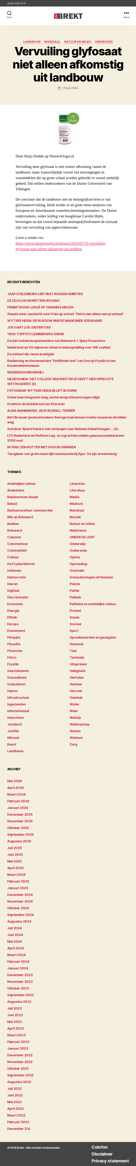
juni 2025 (15, 854)
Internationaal (18, 711)
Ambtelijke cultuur (21, 483)
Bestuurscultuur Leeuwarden (30, 510)
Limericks (77, 483)
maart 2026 (16, 794)
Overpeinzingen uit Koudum (91, 577)
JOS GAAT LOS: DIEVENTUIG (29, 327)
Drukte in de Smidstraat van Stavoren (36, 404)
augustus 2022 (19, 1082)
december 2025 (20, 814)
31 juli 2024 (70, 88)
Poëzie (75, 584)
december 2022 (20, 1055)
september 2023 (20, 995)
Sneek (74, 617)
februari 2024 (18, 961)
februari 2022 (18, 1122)
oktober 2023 (18, 988)
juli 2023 (14, 1008)
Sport (74, 630)
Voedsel (76, 697)
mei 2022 (14, 1102)
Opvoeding (78, 564)
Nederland (78, 530)
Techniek (77, 657)
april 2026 (15, 787)
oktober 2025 (18, 828)
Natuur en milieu (78, 41)
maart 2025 (16, 874)
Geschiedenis (18, 671)
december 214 (18, 1128)
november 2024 (20, 901)
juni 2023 (15, 1015)
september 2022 (20, 1075)
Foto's (11, 657)
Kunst (11, 744)
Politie (74, 590)
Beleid (12, 503)
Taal (73, 650)
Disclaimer (102, 1153)
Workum (76, 737)
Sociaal (75, 624)
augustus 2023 (19, 1001)
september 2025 (20, 834)
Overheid (77, 570)
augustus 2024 (19, 921)
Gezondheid (16, 677)
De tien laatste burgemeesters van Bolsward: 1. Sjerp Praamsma (56, 340)
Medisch (76, 503)
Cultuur (13, 557)
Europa (12, 624)
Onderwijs (78, 544)
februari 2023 (18, 1041)
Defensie (14, 570)
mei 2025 (14, 861)
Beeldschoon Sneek (22, 497)
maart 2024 (16, 955)
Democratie (16, 577)
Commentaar (17, 544)
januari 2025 (17, 888)
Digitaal (13, 590)
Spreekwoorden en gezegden (93, 637)
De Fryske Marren (21, 564)
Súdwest (76, 644)
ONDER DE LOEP (82, 537)
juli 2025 (14, 848)
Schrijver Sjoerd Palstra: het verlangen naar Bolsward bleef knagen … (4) (62, 429)
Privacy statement (110, 1160)
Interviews (15, 717)
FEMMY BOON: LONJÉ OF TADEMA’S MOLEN (40, 307)
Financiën (14, 650)
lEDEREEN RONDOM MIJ (25, 372)
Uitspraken (78, 664)
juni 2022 (15, 1095)
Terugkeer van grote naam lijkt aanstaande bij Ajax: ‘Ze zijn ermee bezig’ (62, 454)
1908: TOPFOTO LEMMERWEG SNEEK (35, 334)
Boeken (13, 523)
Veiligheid (77, 671)
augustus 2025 (19, 841)
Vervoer (76, 691)
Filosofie (13, 644)
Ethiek (12, 617)
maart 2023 (16, 1035)
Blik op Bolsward (20, 517)
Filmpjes (13, 637)
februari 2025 (18, 881)
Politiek (75, 597)
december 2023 (20, 975)
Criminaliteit (17, 550)
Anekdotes (15, 490)
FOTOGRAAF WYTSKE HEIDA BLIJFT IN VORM (41, 390)
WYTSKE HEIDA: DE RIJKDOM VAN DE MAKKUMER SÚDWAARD (54, 320)
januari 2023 (17, 1048)
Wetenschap (80, 724)
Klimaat (13, 737)
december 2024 (20, 894)
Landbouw (32, 41)
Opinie (75, 557)
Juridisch (14, 724)
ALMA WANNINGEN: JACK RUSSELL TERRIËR (41, 410)
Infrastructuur (18, 697)
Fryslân (13, 664)
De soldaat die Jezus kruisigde (30, 354)
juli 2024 (14, 928)
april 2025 (15, 868)
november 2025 (20, 821)
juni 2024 (15, 935)
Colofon (99, 1147)
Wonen (75, 731)
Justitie (13, 731)
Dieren (12, 584)
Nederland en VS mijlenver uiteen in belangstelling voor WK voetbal (58, 347)
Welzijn (75, 717)
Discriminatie (17, 597)
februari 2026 (18, 801)
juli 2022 (14, 1088)
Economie (15, 604)
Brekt (20, 1147)
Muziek (75, 517)
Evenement (16, 630)
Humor (12, 691)
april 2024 (15, 948)
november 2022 (20, 1062)
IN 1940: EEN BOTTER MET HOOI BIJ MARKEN (41, 447)
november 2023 (20, 981)
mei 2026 (14, 781)
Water (74, 704)
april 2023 (15, 1028)
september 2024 (20, 914)
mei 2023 (14, 1021)
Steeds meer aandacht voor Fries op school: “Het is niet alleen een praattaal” (65, 314)
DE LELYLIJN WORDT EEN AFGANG (33, 300)
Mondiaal (52, 41)
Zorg (73, 744)
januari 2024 (17, 968)
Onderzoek (104, 41)
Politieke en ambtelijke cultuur (93, 604)
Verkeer (76, 684)
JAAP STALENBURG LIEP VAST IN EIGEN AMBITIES (45, 294)
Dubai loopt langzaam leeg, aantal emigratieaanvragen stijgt (53, 397)
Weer (74, 711)
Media (74, 497)
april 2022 (15, 1108)
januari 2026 (17, 807)
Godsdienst (16, 684)
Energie (13, 610)
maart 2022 (16, 1115)
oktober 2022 (18, 1068)
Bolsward (14, 530)
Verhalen (77, 677)
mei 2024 (14, 941)
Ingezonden (16, 704)
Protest (75, 610)
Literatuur (77, 490)
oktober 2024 (18, 908)
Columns (14, 537)
